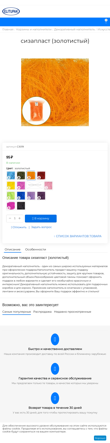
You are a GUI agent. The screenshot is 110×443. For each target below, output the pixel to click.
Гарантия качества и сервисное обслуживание (55, 377)
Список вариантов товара (81, 235)
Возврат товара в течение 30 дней (55, 406)
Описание (12, 249)
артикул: (11, 146)
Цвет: (9, 168)
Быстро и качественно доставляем (55, 348)
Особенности (34, 249)
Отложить (20, 227)
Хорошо (100, 438)
